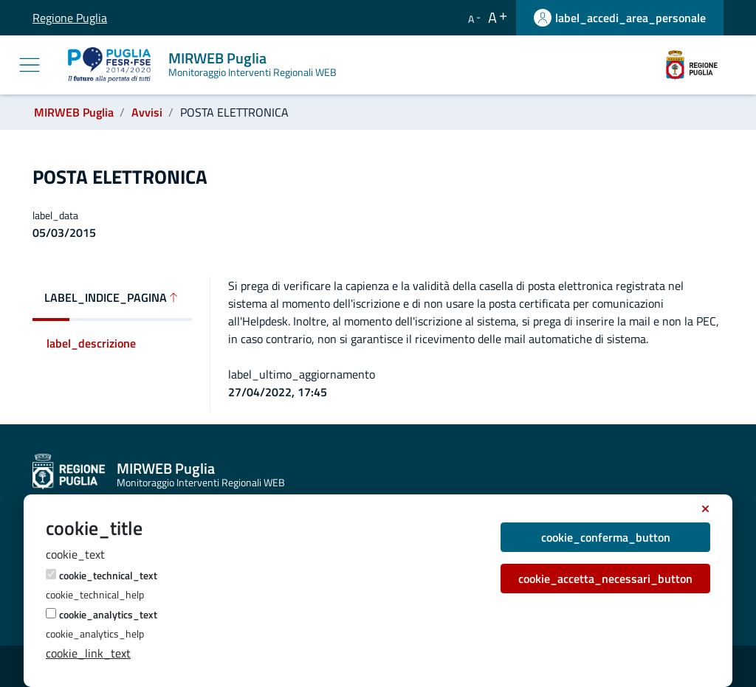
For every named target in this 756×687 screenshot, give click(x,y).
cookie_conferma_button (605, 537)
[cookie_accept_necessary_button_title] (705, 509)
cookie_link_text (88, 653)
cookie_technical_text (108, 575)
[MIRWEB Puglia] (205, 65)
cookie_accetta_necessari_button (605, 578)
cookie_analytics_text (108, 614)
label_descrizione (91, 343)
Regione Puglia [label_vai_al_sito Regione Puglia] (43, 18)
